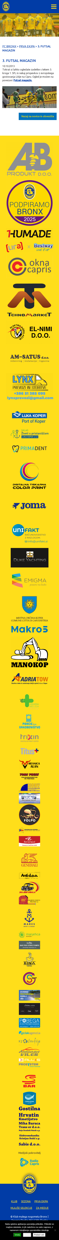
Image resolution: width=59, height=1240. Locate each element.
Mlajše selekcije (21, 1207)
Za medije (42, 1207)
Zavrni (27, 1235)
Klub (14, 1201)
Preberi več (39, 1235)
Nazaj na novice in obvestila (37, 116)
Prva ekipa (41, 1201)
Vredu (17, 1235)
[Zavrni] (55, 1230)
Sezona (26, 1201)
